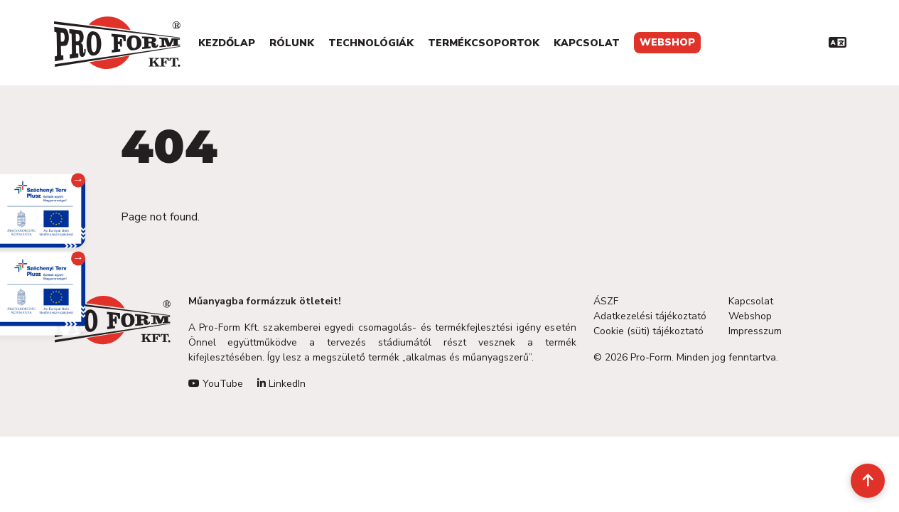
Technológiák (371, 43)
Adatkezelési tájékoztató (649, 316)
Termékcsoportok (483, 43)
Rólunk (291, 43)
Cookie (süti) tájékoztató (648, 331)
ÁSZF (605, 301)
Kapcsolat (587, 43)
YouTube (215, 383)
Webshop (667, 42)
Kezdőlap (226, 43)
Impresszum (755, 331)
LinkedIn (281, 383)
